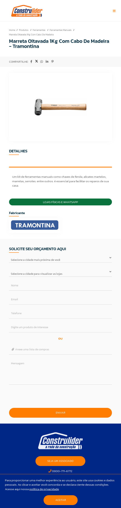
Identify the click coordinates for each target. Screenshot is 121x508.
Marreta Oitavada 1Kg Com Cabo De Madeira (31, 34)
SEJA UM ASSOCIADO (60, 461)
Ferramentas (39, 30)
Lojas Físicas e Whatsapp (60, 202)
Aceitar (60, 500)
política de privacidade (44, 489)
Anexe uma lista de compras (30, 349)
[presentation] (60, 396)
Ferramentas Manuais (61, 30)
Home (12, 30)
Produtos (24, 30)
